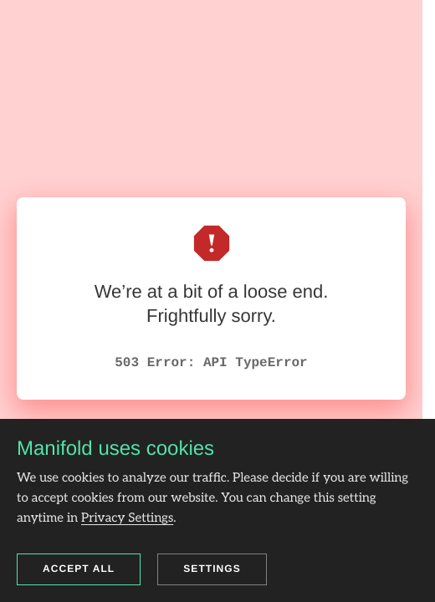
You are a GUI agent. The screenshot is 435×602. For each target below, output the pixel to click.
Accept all (79, 568)
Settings (212, 568)
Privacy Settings (127, 518)
